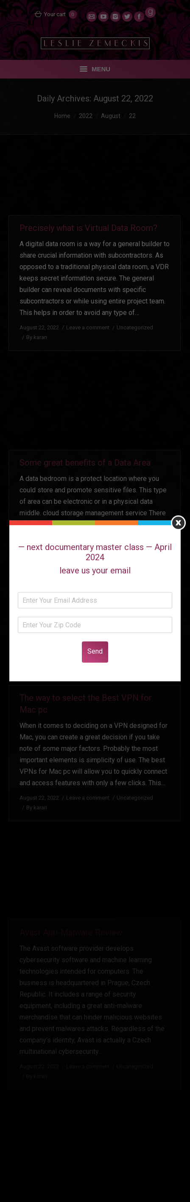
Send (95, 652)
